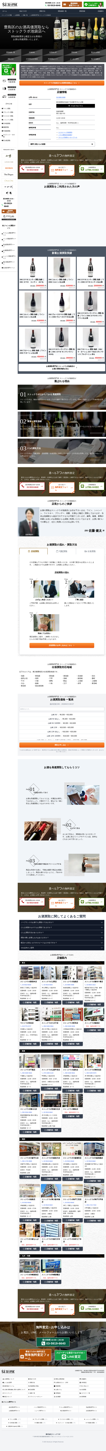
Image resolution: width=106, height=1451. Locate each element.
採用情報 (83, 1396)
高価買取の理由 (33, 1386)
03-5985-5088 (68, 985)
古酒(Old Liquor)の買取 (15, 1426)
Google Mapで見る (75, 106)
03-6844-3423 (90, 985)
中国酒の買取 (92, 1423)
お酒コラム (58, 1389)
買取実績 (82, 11)
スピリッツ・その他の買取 (66, 1423)
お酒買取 (17, 15)
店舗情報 (32, 52)
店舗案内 (101, 11)
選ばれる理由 (95, 52)
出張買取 (83, 1389)
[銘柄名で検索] (61, 709)
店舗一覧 (25, 15)
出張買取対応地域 (32, 59)
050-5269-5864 (47, 1026)
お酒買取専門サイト (14, 1410)
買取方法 (42, 11)
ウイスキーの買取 (66, 1419)
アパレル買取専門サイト (66, 1407)
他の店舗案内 (95, 59)
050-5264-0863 (26, 1112)
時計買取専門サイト (65, 1410)
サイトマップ (7, 1393)
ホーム (4, 11)
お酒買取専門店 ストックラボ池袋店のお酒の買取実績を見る (62, 367)
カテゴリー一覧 (85, 1393)
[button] (19, 196)
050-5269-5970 (90, 1073)
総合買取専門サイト (14, 1407)
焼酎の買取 (40, 1423)
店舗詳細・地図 (29, 1002)
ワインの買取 (15, 1419)
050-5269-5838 (69, 1026)
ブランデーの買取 (40, 1419)
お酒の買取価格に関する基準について (14, 1389)
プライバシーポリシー (35, 1396)
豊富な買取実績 (59, 1379)
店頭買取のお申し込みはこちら (62, 645)
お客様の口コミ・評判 (61, 1382)
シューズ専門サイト (40, 1410)
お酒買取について (8, 1379)
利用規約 (57, 1393)
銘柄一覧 (31, 1393)
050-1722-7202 (90, 1205)
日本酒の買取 (15, 1423)
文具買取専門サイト (91, 1410)
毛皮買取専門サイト (91, 1407)
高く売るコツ (84, 1386)
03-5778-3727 (25, 1026)
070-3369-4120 (47, 1073)
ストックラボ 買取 (7, 15)
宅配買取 (57, 1386)
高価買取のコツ (53, 59)
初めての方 (23, 11)
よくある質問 (74, 59)
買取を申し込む (62, 745)
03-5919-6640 (25, 985)
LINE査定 (83, 1382)
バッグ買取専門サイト (40, 1407)
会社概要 (57, 1396)
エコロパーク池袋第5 (65, 132)
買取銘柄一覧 (62, 11)
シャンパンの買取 (92, 1419)
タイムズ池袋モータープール (67, 137)
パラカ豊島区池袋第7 (65, 135)
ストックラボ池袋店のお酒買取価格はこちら (62, 83)
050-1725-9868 (26, 1161)
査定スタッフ (7, 1396)
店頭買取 (31, 1389)
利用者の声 (53, 52)
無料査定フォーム (8, 1386)
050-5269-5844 (26, 1073)
